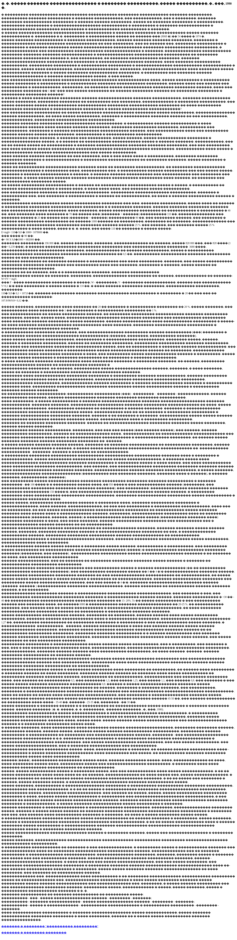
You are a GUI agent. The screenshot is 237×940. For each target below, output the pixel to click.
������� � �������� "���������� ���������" (49, 926)
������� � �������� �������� (33, 932)
